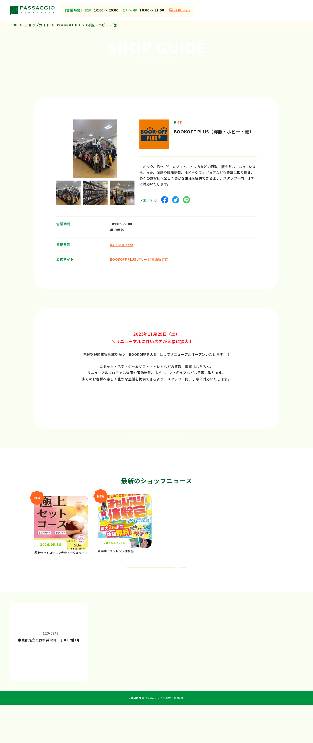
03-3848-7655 (121, 241)
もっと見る (165, 594)
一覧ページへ (156, 441)
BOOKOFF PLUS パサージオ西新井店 (139, 256)
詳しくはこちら (179, 10)
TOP (14, 24)
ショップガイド (37, 24)
